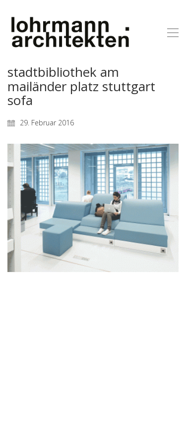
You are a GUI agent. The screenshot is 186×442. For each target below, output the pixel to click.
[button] (173, 33)
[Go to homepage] (69, 32)
